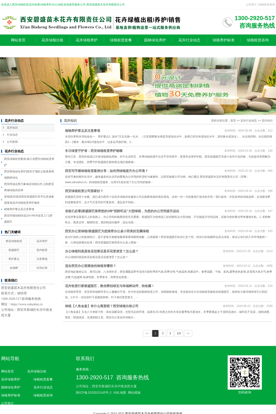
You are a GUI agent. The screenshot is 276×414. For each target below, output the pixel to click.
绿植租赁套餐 (121, 40)
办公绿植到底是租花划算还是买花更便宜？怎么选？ (101, 251)
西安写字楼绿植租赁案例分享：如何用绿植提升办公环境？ (106, 171)
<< (147, 333)
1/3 (179, 333)
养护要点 (13, 259)
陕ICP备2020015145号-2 (94, 392)
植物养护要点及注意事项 (19, 209)
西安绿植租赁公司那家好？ (84, 191)
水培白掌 (41, 267)
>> (188, 333)
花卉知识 (12, 127)
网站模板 (134, 392)
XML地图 (119, 392)
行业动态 (12, 134)
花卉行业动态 (189, 40)
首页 (233, 120)
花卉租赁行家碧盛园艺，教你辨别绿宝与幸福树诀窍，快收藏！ (109, 286)
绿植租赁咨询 (266, 4)
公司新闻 (12, 141)
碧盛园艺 (13, 250)
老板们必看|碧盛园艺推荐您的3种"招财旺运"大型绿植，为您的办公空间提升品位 (122, 211)
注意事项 (41, 259)
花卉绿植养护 (87, 40)
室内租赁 (41, 250)
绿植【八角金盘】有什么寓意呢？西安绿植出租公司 (101, 306)
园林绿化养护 (155, 40)
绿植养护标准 (223, 40)
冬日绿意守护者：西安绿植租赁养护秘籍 (93, 151)
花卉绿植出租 (52, 40)
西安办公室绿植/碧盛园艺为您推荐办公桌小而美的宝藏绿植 (107, 231)
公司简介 (251, 4)
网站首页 (18, 40)
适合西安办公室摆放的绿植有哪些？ (90, 266)
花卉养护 (41, 241)
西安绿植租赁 (14, 241)
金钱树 (14, 267)
